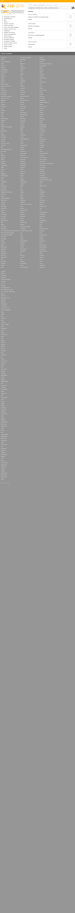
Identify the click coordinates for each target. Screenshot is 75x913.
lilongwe (42, 73)
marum (41, 110)
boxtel (2, 177)
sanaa (2, 293)
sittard (2, 314)
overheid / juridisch (8, 36)
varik (2, 383)
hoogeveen (23, 163)
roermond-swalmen (6, 279)
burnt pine (3, 188)
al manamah (4, 71)
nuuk (41, 183)
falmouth (22, 82)
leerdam (22, 261)
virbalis (3, 403)
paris (41, 224)
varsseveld (4, 385)
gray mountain (24, 114)
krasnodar (22, 228)
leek (21, 259)
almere (3, 82)
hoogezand (23, 165)
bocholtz (3, 163)
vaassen (3, 379)
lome (41, 86)
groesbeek (23, 118)
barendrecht (4, 130)
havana (22, 133)
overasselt (42, 216)
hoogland (22, 167)
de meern (3, 216)
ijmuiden (22, 179)
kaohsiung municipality (26, 204)
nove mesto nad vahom (46, 179)
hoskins (22, 173)
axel (2, 114)
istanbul (22, 183)
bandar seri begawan (6, 126)
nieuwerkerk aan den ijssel (47, 163)
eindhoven (3, 57)
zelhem (3, 460)
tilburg (2, 358)
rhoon (41, 263)
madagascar (43, 100)
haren (21, 130)
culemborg (3, 214)
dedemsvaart (4, 220)
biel (2, 153)
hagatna (22, 126)
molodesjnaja (43, 126)
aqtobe (3, 102)
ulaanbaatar (4, 375)
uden (2, 367)
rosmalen (3, 281)
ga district (23, 92)
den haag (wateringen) (7, 234)
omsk (41, 198)
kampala (22, 202)
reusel (41, 261)
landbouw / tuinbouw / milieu (10, 29)
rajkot (41, 259)
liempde (42, 69)
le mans (22, 257)
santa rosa (3, 295)
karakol (22, 208)
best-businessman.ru (6, 149)
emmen (22, 73)
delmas (3, 224)
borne (2, 171)
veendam (3, 387)
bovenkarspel (4, 175)
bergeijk (3, 141)
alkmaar (3, 80)
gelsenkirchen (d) (24, 100)
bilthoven (3, 157)
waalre (2, 418)
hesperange (23, 153)
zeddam (3, 456)
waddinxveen (4, 422)
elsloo (21, 69)
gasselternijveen (24, 96)
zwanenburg (4, 473)
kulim (21, 234)
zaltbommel (4, 454)
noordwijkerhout (44, 177)
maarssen (42, 96)
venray (2, 401)
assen (2, 112)
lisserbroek (42, 82)
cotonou (3, 212)
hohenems (23, 159)
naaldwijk (42, 145)
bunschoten (4, 185)
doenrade (3, 255)
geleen (22, 98)
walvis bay (3, 424)
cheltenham (4, 200)
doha (2, 259)
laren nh (22, 255)
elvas (21, 71)
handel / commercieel (8, 25)
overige (5, 48)
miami (41, 116)
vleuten (3, 405)
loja (41, 84)
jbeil (21, 188)
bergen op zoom (5, 143)
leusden (42, 61)
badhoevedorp (4, 118)
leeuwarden (23, 263)
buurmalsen (4, 190)
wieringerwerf (4, 434)
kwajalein (22, 242)
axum (2, 116)
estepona (22, 80)
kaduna (22, 198)
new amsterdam (44, 153)
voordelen (49, 5)
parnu (41, 226)
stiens (2, 330)
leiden (21, 265)
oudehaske (42, 214)
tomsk (2, 365)
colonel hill (4, 208)
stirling (3, 332)
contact (55, 5)
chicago (3, 202)
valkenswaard (4, 381)
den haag (3, 228)
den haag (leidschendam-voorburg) (10, 230)
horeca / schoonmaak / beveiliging (11, 27)
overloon (42, 218)
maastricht (42, 98)
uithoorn (3, 373)
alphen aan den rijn (6, 86)
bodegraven (4, 165)
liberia (41, 67)
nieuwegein (43, 161)
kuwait (22, 238)
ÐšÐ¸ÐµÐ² (23, 59)
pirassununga (43, 234)
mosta (41, 137)
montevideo (43, 130)
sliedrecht (3, 318)
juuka (21, 194)
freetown (22, 88)
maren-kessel (43, 106)
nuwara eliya (43, 185)
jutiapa (22, 192)
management (6, 30)
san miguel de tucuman (7, 289)
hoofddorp (23, 161)
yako (2, 446)
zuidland (3, 466)
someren (3, 322)
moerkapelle (43, 124)
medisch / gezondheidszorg (10, 34)
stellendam (4, 328)
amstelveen (4, 92)
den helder (3, 236)
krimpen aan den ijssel (26, 230)
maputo (41, 104)
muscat (41, 143)
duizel (2, 267)
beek (2, 133)
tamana (3, 342)
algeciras (3, 76)
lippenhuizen (43, 78)
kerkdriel (22, 214)
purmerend (42, 249)
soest (2, 320)
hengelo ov (23, 151)
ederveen (22, 63)
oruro (41, 208)
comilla (3, 210)
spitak (2, 326)
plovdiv (41, 236)
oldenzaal (42, 196)
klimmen (22, 224)
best (2, 147)
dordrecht (3, 261)
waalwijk (3, 420)
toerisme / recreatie (8, 44)
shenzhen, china (5, 308)
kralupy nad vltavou (25, 226)
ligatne (41, 71)
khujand (22, 220)
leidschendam (23, 267)
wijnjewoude (4, 436)
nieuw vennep (43, 157)
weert (2, 428)
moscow (42, 133)
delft (2, 222)
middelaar (42, 118)
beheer (30, 5)
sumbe (2, 336)
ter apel (3, 348)
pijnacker (42, 230)
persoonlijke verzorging (9, 39)
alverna (3, 88)
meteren (42, 114)
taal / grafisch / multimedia (9, 41)
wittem (2, 442)
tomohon (3, 363)
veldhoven (3, 393)
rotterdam (3, 285)
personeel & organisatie (9, 37)
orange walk (43, 206)
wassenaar (3, 426)
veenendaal (4, 389)
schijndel (3, 299)
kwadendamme (24, 240)
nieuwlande (43, 165)
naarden (42, 147)
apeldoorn (3, 100)
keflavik (22, 212)
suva (2, 338)
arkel (2, 108)
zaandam (3, 452)
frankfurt (22, 86)
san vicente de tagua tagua (8, 291)
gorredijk (22, 108)
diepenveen (4, 247)
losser (41, 92)
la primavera (23, 249)
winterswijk (4, 440)
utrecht (3, 59)
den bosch (3, 226)
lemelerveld (43, 59)
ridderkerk (42, 265)
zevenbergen (4, 462)
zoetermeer (4, 464)
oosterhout (42, 200)
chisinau (3, 204)
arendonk (3, 106)
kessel (22, 218)
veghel (2, 391)
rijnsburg (3, 271)
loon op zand (43, 90)
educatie (6, 22)
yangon (3, 450)
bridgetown (4, 181)
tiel (2, 356)
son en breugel (5, 324)
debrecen (3, 218)
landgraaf (22, 251)
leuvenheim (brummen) (46, 63)
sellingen (3, 301)
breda (2, 179)
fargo (21, 84)
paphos (41, 222)
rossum (3, 283)
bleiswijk (3, 161)
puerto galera (43, 247)
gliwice (22, 104)
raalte (41, 253)
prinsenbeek (43, 245)
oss (40, 210)
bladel (2, 159)
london (41, 88)
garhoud (22, 94)
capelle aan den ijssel (6, 192)
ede (21, 61)
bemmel (3, 135)
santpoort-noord (5, 297)
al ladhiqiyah (4, 69)
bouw (5, 20)
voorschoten (4, 413)
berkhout (3, 145)
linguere (42, 76)
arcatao (3, 104)
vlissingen (3, 407)
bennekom (3, 137)
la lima (22, 247)
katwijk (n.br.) (23, 210)
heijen (21, 141)
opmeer (41, 204)
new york (42, 155)
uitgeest (3, 371)
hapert (22, 128)
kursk (21, 236)
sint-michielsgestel (6, 310)
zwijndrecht (4, 477)
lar (21, 253)
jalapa (21, 185)
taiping (2, 340)
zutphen (3, 470)
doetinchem (4, 257)
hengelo (22, 149)
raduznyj (42, 257)
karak (21, 206)
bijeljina (3, 155)
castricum (3, 194)
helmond (22, 147)
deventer (3, 242)
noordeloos (42, 173)
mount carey (43, 139)
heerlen (22, 137)
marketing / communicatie (9, 32)
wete (2, 432)
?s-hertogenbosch (5, 61)
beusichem (3, 151)
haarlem (22, 122)
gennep (22, 102)
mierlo (41, 120)
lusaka (41, 94)
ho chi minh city (24, 157)
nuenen (41, 181)
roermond (3, 277)
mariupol (42, 108)
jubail (21, 190)
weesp (2, 430)
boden (2, 167)
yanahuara (3, 448)
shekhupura (4, 306)
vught (2, 415)
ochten (41, 190)
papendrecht (43, 220)
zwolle (2, 479)
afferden (3, 67)
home (2, 0)
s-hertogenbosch (5, 287)
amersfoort (4, 90)
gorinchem (23, 106)
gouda (21, 110)
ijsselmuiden (23, 181)
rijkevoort (42, 267)
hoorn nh (22, 171)
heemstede (23, 135)
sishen (2, 312)
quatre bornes (43, 251)
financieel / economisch (9, 23)
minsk (41, 122)
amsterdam (4, 94)
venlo (2, 399)
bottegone (3, 173)
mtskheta (42, 141)
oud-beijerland (43, 212)
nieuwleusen (43, 167)
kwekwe (22, 245)
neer (41, 149)
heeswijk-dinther (24, 139)
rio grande (3, 275)
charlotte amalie (5, 198)
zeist (2, 458)
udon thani (3, 369)
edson (21, 65)
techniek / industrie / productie (10, 43)
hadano (22, 124)
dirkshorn (3, 251)
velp (2, 395)
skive (2, 316)
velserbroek (4, 397)
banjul (2, 128)
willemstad (3, 438)
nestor (41, 151)
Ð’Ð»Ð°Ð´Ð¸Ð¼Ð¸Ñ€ (25, 57)
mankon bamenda (44, 102)
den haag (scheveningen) (7, 232)
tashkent (3, 344)
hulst (21, 177)
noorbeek (42, 171)
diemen (3, 245)
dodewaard (4, 253)
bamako (3, 124)
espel (21, 78)
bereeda (3, 139)
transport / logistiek (8, 46)
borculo (3, 169)
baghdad (3, 120)
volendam (3, 409)
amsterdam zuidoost (6, 96)
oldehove (42, 194)
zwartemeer (4, 475)
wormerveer (4, 444)
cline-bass (3, 206)
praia (41, 242)
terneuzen (3, 350)
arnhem (3, 110)
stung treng (4, 334)
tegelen (3, 346)
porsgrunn (42, 240)
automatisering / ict (8, 18)
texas (2, 352)
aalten (2, 63)
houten (22, 175)
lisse (41, 80)
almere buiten (4, 84)
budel (2, 183)
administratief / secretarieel (9, 16)
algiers (2, 78)
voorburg (3, 411)
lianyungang (43, 65)
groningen (22, 120)
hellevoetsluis (23, 145)
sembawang (4, 303)
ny (40, 188)
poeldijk (42, 238)
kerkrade (22, 216)
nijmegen (42, 169)
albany (2, 73)
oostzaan (42, 202)
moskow (42, 135)
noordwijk (42, 175)
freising (22, 90)
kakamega (23, 200)
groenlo (22, 116)
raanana (42, 255)
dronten (3, 265)
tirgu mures (4, 361)
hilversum (22, 155)
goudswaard (23, 112)
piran (41, 232)
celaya (2, 196)
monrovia (42, 128)
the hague (3, 354)
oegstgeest (42, 192)
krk (21, 232)
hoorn (21, 169)
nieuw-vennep (43, 159)
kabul (21, 196)
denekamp (3, 238)
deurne (3, 240)
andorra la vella (5, 98)
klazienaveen (23, 222)
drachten (3, 263)
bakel (2, 122)
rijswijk (3, 273)
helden (22, 143)
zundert (3, 468)
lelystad (42, 57)
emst (21, 76)
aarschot (3, 65)
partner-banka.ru (44, 228)
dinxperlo (3, 249)
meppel (41, 112)
